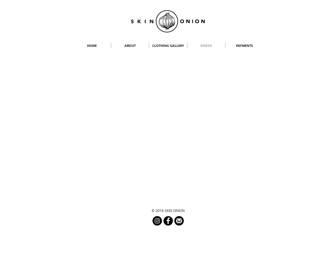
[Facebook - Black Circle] (168, 221)
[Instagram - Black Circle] (157, 221)
